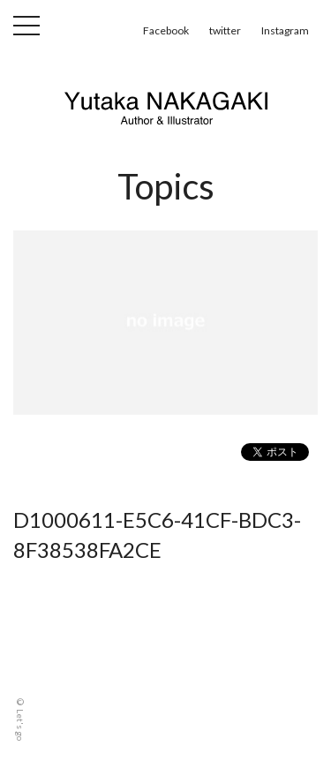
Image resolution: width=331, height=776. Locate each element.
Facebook (166, 30)
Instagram (285, 30)
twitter (225, 30)
